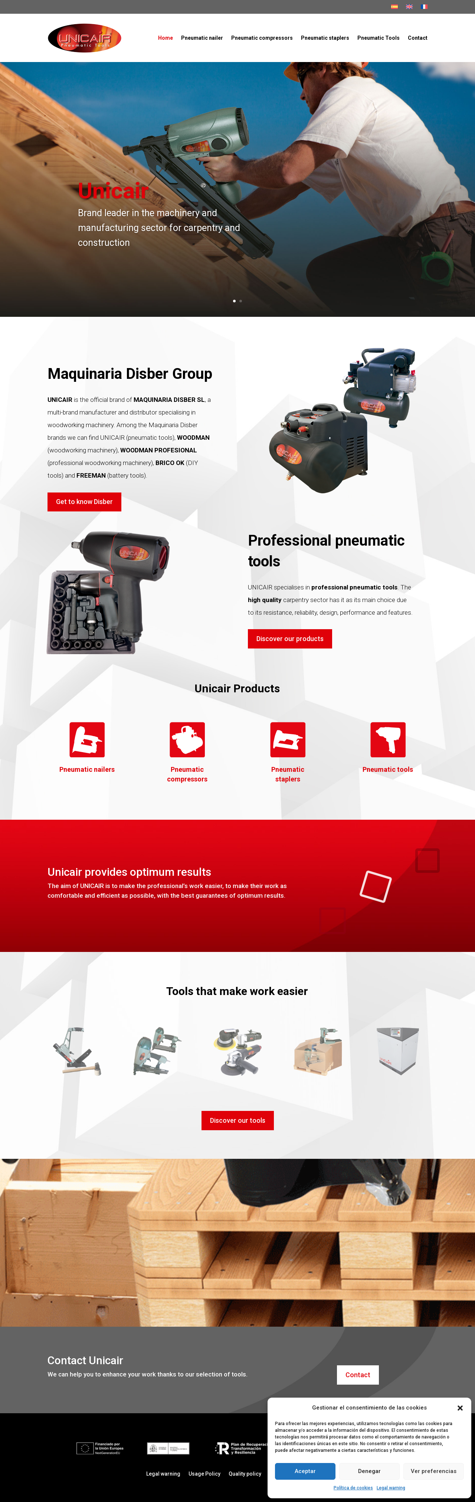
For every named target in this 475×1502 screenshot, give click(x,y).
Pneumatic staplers (325, 38)
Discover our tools (237, 1120)
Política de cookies (353, 1487)
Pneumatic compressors (262, 38)
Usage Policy (204, 1474)
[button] (460, 1408)
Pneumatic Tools (378, 38)
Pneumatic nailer (202, 38)
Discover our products (290, 639)
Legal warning (391, 1487)
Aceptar (305, 1471)
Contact (418, 38)
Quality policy (245, 1474)
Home (165, 38)
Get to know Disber (84, 501)
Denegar (369, 1471)
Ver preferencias (433, 1471)
